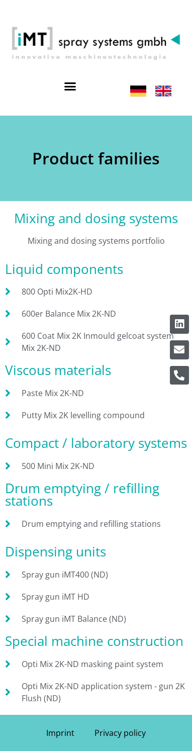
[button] (70, 86)
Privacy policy (120, 732)
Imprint (60, 732)
